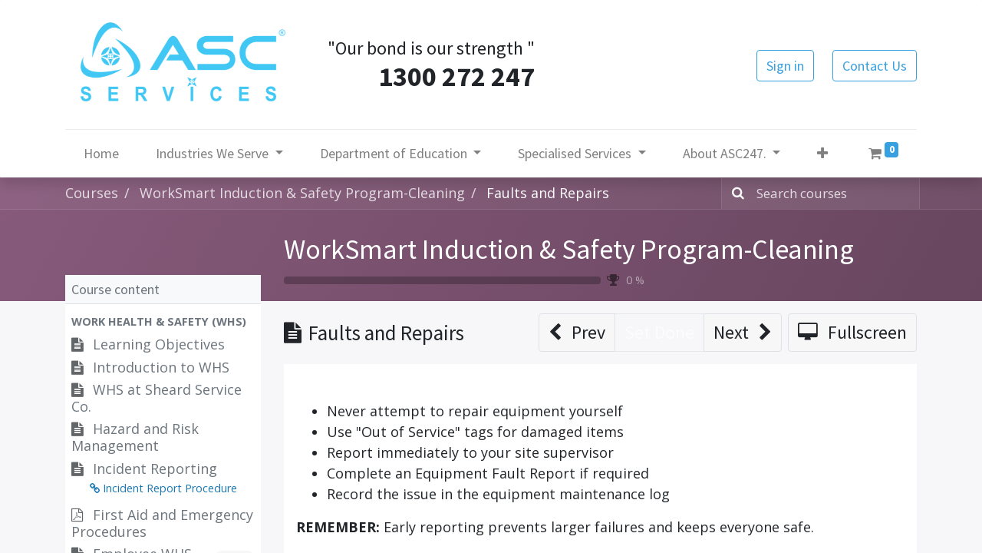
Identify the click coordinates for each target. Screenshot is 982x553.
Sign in (785, 66)
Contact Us (874, 66)
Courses (91, 193)
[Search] (735, 193)
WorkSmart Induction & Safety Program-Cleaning (569, 249)
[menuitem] (101, 153)
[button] (822, 153)
